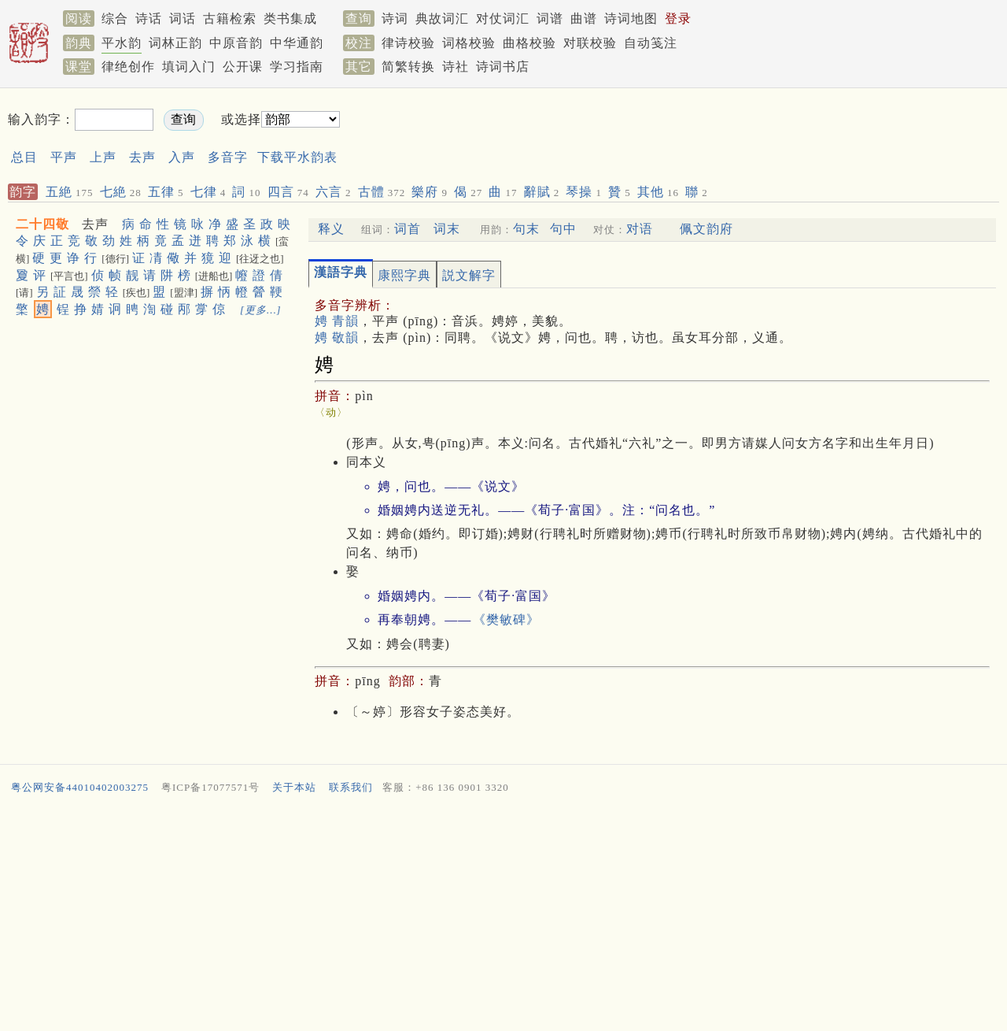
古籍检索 (229, 18)
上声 (103, 157)
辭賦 (542, 191)
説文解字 (469, 275)
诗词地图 (631, 18)
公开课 (243, 66)
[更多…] (261, 310)
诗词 (395, 18)
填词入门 (189, 66)
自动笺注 (650, 43)
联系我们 (351, 787)
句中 (563, 228)
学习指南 (296, 66)
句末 (526, 228)
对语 (639, 228)
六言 (333, 191)
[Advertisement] (650, 132)
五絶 (70, 191)
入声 (181, 157)
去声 (142, 157)
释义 (331, 228)
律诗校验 (408, 43)
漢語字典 (340, 272)
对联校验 (590, 43)
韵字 (22, 191)
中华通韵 (296, 43)
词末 (446, 228)
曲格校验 (529, 43)
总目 (24, 157)
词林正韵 (175, 43)
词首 (407, 228)
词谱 (550, 18)
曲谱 (583, 18)
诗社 (455, 66)
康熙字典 (404, 275)
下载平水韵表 (297, 157)
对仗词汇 (502, 18)
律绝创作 (128, 66)
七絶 (121, 191)
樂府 (429, 191)
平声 (63, 157)
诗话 (148, 18)
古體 (382, 191)
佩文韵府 (706, 228)
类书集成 (290, 18)
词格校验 (469, 43)
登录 (678, 18)
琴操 (584, 191)
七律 (208, 191)
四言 (288, 191)
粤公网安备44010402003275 (80, 787)
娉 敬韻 (337, 337)
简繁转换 (408, 66)
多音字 (228, 157)
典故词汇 (442, 18)
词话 (182, 18)
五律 (166, 191)
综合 (114, 18)
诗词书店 (502, 66)
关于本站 (294, 787)
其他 (658, 191)
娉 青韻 (337, 321)
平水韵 (121, 43)
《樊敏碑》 (506, 619)
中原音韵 (236, 43)
